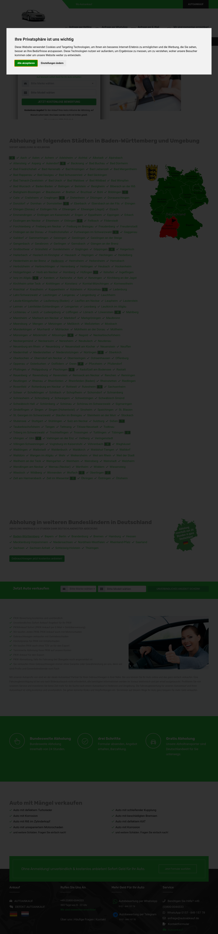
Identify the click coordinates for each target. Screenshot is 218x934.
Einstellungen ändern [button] (52, 63)
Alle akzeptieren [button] (26, 63)
